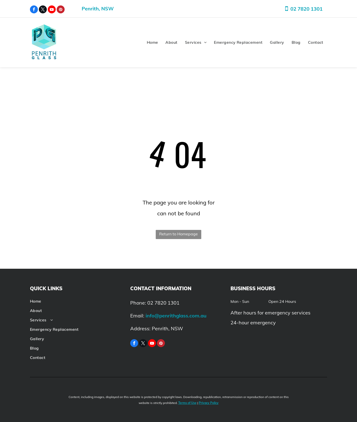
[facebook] (34, 10)
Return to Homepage (178, 233)
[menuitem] (152, 42)
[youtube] (52, 10)
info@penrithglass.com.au (176, 315)
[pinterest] (61, 10)
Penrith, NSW (98, 8)
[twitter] (43, 10)
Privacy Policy (209, 403)
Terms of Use (187, 403)
